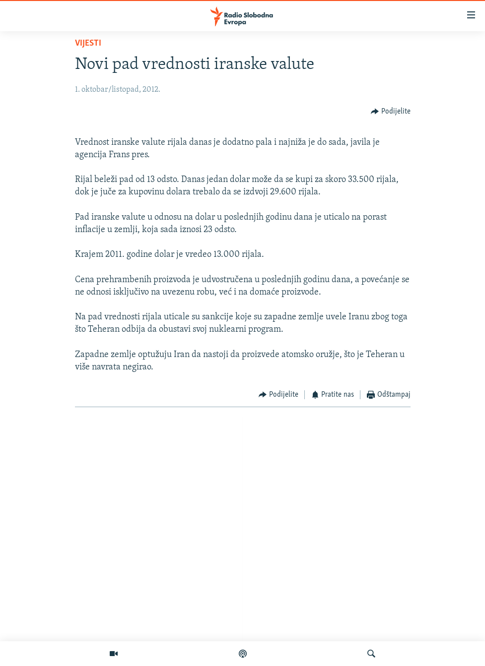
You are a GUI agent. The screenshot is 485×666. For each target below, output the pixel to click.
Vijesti (88, 43)
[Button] (391, 111)
